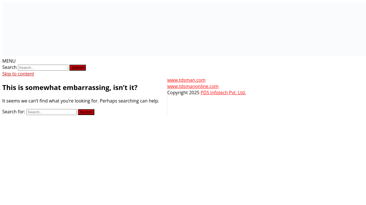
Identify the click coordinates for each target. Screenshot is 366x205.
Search (9, 67)
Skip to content (18, 74)
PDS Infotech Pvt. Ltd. (223, 92)
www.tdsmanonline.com (193, 86)
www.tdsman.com (186, 80)
